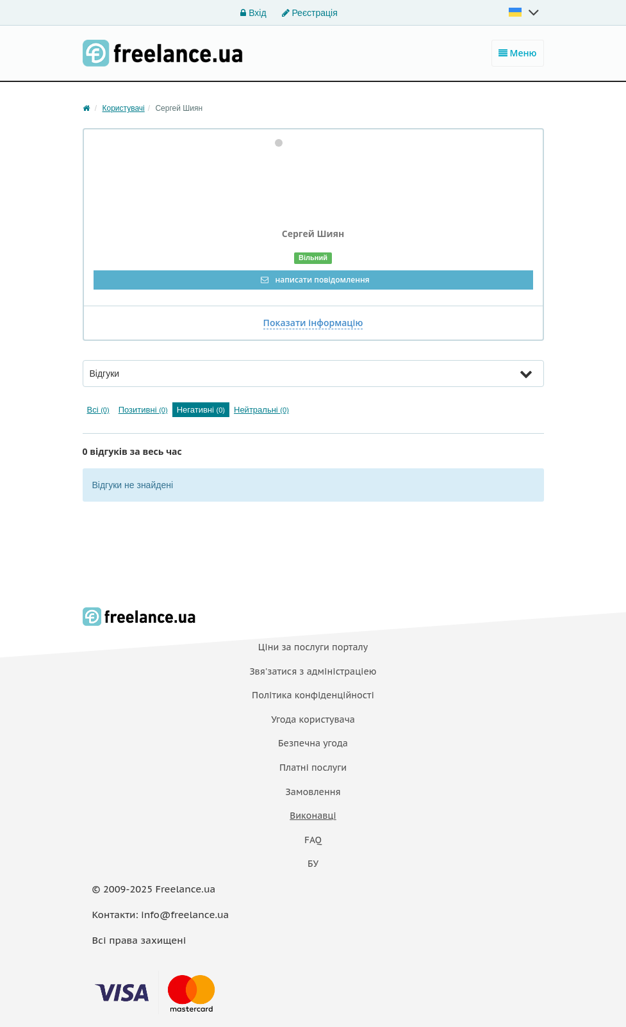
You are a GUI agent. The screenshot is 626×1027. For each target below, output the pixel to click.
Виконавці (313, 815)
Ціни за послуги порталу (313, 647)
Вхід (253, 13)
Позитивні (143, 410)
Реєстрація (310, 13)
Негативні (201, 410)
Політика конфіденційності (313, 695)
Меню (517, 53)
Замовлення (312, 792)
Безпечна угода (313, 743)
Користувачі (124, 108)
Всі (98, 410)
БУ (313, 863)
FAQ (313, 840)
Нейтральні (261, 410)
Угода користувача (313, 719)
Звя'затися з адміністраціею (312, 671)
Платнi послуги (313, 767)
